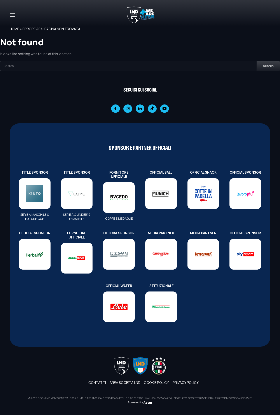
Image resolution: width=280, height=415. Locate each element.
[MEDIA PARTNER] (161, 254)
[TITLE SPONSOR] (35, 193)
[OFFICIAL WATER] (119, 306)
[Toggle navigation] (12, 15)
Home (14, 28)
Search (268, 66)
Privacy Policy (186, 382)
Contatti (97, 382)
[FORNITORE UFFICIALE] (119, 197)
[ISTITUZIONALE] (161, 306)
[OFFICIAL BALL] (161, 193)
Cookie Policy (156, 382)
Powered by (140, 402)
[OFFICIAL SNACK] (203, 193)
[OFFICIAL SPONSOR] (245, 193)
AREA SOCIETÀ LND (125, 382)
